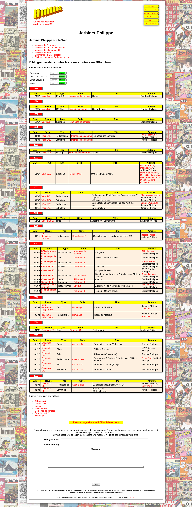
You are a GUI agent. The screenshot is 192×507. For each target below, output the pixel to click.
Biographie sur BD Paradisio (48, 55)
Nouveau (151, 6)
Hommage (77, 307)
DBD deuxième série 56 (48, 286)
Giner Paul (147, 358)
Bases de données (151, 10)
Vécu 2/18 (46, 136)
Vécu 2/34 (46, 196)
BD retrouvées (151, 17)
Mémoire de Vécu (43, 52)
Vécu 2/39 (46, 204)
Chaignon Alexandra (150, 195)
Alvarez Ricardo (149, 135)
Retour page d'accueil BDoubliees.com (96, 422)
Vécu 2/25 (46, 153)
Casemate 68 (48, 330)
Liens (151, 20)
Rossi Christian (147, 175)
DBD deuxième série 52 (48, 252)
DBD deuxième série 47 (46, 236)
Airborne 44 (79, 257)
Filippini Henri (148, 251)
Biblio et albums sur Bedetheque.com (52, 57)
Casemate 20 (48, 221)
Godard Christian (147, 181)
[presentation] (96, 478)
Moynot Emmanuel (149, 173)
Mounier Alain (146, 168)
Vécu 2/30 (46, 174)
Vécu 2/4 (46, 96)
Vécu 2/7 (46, 109)
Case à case (80, 275)
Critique (77, 286)
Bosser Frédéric (148, 235)
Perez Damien (148, 274)
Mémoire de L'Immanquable (48, 50)
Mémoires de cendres (80, 96)
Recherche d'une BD (151, 13)
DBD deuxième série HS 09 (47, 307)
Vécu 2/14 (46, 122)
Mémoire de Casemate (45, 45)
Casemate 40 (47, 266)
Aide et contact (151, 24)
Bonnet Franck (147, 165)
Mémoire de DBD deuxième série (50, 48)
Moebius (146, 308)
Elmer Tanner (76, 174)
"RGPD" (131, 500)
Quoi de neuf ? (79, 236)
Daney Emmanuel (149, 203)
